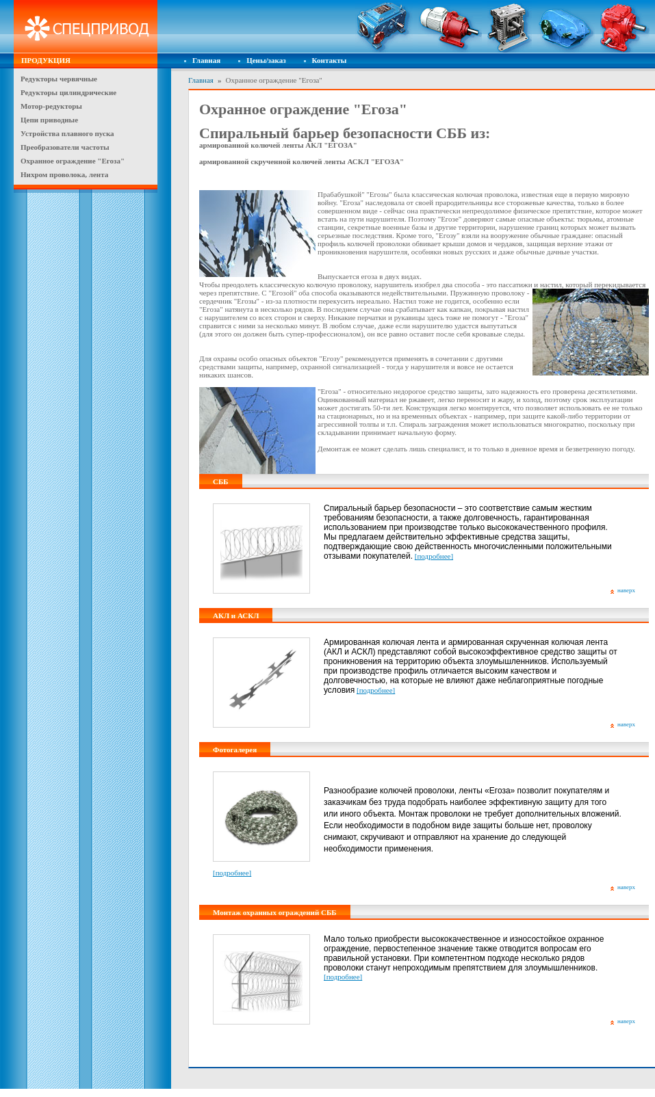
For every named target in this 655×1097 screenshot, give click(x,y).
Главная (206, 60)
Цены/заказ (265, 60)
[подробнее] (434, 556)
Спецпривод (85, 27)
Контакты (329, 60)
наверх (626, 590)
